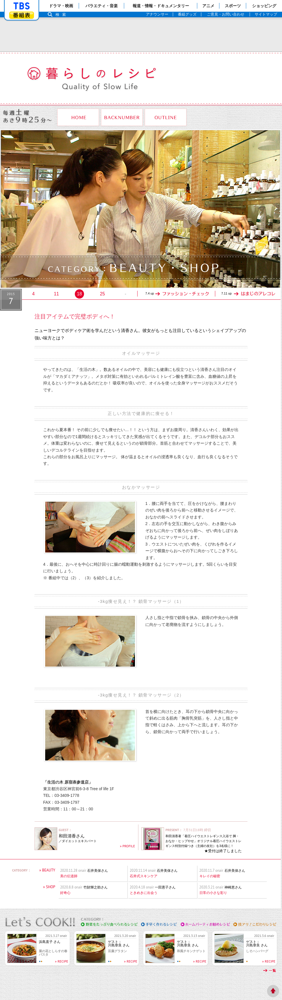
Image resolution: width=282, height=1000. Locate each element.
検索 (62, 14)
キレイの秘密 (209, 876)
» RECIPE (61, 961)
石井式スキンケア (143, 876)
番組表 (21, 15)
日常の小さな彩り (213, 893)
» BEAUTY (47, 870)
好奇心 (65, 893)
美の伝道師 (68, 876)
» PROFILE (127, 846)
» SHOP (49, 886)
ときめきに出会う (143, 893)
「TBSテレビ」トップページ (22, 6)
